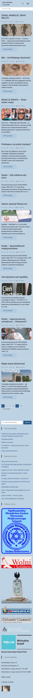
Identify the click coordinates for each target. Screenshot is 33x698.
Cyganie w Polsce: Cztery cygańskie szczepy (15, 470)
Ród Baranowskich (7, 439)
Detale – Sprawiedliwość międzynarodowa (13, 247)
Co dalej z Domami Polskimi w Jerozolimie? (15, 478)
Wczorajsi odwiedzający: (9, 666)
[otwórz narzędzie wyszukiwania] (23, 3)
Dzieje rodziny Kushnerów (9, 451)
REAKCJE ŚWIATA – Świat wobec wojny (13, 101)
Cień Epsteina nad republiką (14, 277)
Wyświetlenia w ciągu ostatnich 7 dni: (13, 669)
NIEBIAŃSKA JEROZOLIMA (9, 487)
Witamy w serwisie (7, 442)
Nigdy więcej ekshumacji (13, 363)
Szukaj (27, 422)
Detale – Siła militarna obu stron (13, 176)
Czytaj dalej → (8, 49)
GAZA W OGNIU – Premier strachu (12, 495)
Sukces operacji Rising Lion (14, 204)
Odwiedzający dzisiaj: (8, 662)
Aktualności (20, 21)
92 (21, 406)
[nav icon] (28, 3)
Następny (6, 409)
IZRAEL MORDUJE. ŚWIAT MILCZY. (13, 16)
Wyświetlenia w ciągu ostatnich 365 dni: (14, 672)
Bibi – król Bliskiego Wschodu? (16, 57)
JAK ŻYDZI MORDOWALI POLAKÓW (12, 499)
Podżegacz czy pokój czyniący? (16, 144)
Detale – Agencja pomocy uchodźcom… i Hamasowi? (14, 320)
